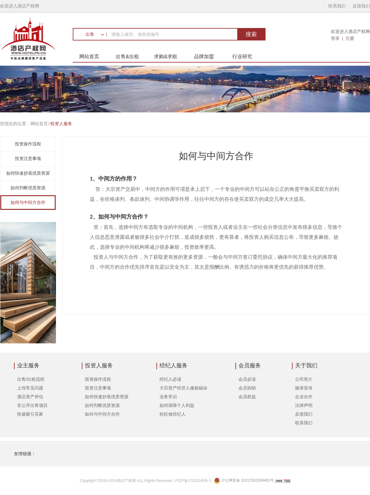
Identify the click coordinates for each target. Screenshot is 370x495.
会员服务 (249, 365)
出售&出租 (127, 56)
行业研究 (242, 56)
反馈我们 (361, 5)
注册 (349, 38)
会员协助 (247, 387)
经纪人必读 (170, 379)
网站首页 (89, 56)
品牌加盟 (204, 56)
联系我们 (337, 5)
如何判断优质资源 (28, 187)
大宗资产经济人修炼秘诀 (183, 387)
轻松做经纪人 (173, 414)
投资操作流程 (28, 143)
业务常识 (168, 396)
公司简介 (303, 379)
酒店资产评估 (30, 396)
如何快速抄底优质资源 (28, 173)
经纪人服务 (173, 365)
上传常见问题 (30, 387)
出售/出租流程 (30, 379)
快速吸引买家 (30, 414)
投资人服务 (99, 365)
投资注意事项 (28, 158)
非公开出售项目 (32, 405)
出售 (90, 34)
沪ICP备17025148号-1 (193, 480)
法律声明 (303, 405)
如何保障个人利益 (177, 405)
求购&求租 (165, 56)
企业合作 (303, 396)
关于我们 (306, 365)
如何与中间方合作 (28, 202)
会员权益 (247, 396)
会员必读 (247, 379)
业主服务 (28, 365)
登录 (335, 38)
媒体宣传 (303, 387)
